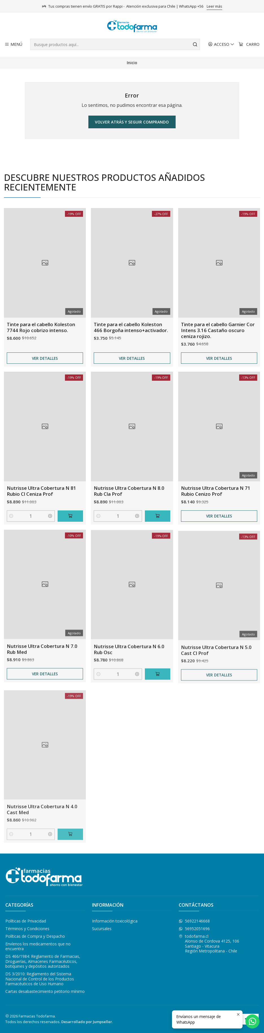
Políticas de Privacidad (25, 921)
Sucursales (102, 928)
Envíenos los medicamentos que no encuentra (38, 946)
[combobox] (115, 44)
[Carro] (249, 44)
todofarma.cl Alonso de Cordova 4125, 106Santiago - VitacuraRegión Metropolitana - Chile (209, 944)
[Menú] (13, 44)
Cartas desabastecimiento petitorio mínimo (45, 991)
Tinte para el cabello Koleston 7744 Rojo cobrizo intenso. (41, 352)
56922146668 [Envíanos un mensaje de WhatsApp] (194, 921)
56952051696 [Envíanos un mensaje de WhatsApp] (194, 928)
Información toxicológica (115, 921)
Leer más (214, 6)
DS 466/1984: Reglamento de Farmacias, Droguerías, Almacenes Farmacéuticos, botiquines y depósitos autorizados (42, 961)
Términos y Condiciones (27, 928)
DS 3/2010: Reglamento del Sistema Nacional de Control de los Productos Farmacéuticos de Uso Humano (39, 978)
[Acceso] (221, 44)
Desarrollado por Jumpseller (86, 1021)
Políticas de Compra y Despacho (35, 936)
